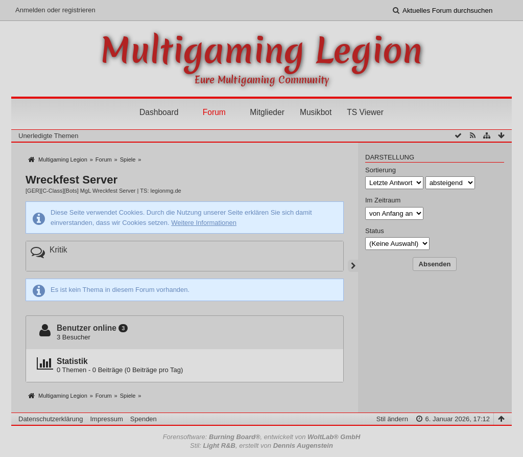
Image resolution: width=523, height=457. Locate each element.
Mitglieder (267, 112)
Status (374, 231)
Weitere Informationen (203, 222)
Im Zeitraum (382, 200)
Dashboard (158, 112)
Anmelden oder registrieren (55, 10)
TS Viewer (365, 112)
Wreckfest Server (71, 179)
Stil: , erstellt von (261, 445)
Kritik (58, 249)
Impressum (106, 419)
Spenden (143, 419)
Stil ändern (392, 419)
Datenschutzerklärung (50, 419)
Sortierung (380, 170)
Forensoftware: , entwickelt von (262, 437)
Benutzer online (86, 328)
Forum (214, 112)
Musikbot (315, 112)
